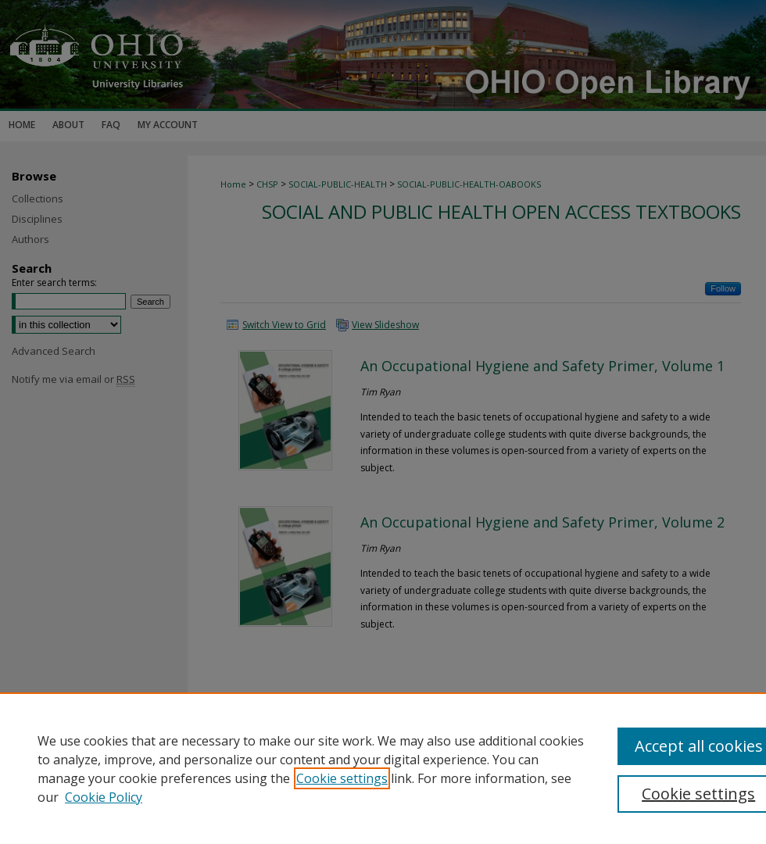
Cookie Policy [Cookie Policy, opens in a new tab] (103, 797)
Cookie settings (342, 778)
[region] (383, 768)
